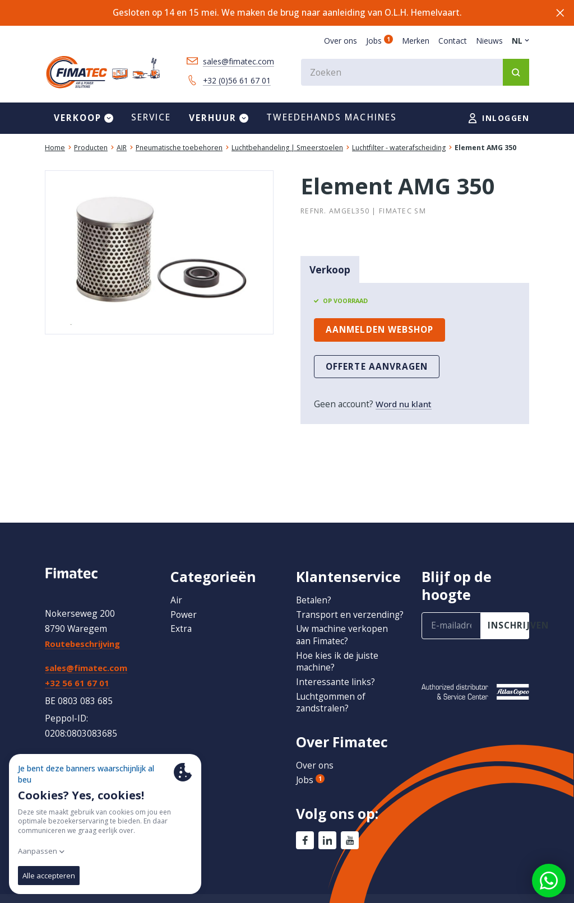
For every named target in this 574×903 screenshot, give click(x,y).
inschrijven (508, 613)
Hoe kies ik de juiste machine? (337, 661)
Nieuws (489, 40)
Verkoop (330, 271)
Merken (415, 40)
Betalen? (313, 587)
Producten (91, 149)
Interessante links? (335, 682)
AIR (122, 149)
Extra (181, 617)
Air (176, 587)
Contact (452, 40)
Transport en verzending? (323, 608)
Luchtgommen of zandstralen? (331, 702)
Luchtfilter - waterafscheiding (399, 149)
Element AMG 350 (485, 149)
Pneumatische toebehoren (179, 149)
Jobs (379, 40)
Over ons (340, 40)
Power (183, 602)
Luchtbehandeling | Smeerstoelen (287, 149)
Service (151, 119)
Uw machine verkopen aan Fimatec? (342, 634)
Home (55, 149)
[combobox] (414, 73)
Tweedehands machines (331, 119)
